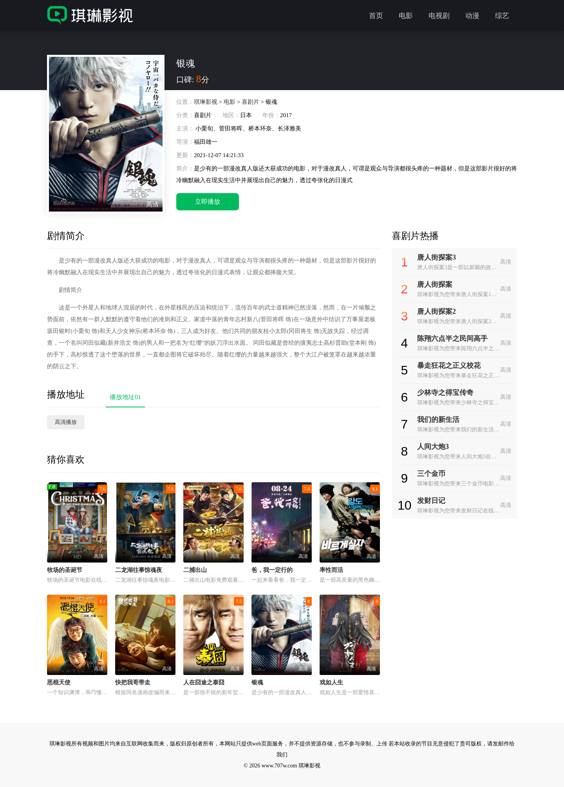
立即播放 (207, 201)
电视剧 (439, 16)
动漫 (472, 16)
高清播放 (66, 422)
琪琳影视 (205, 102)
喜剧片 (250, 102)
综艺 (502, 16)
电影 (406, 16)
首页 (376, 16)
